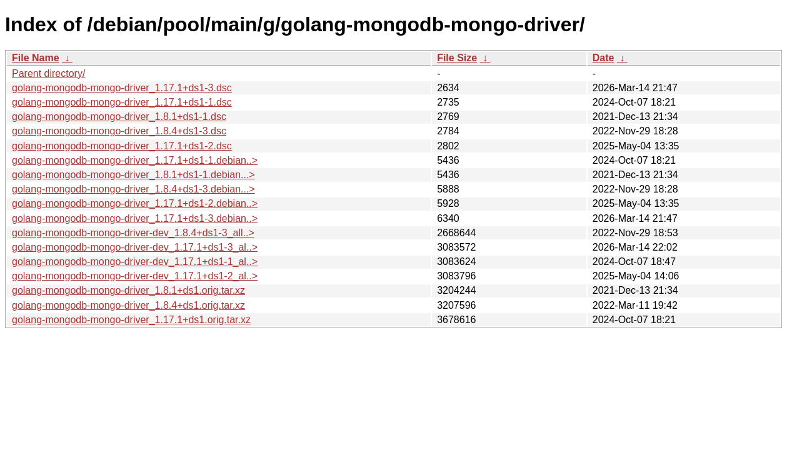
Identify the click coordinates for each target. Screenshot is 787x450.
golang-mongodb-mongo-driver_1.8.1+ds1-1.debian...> (133, 174)
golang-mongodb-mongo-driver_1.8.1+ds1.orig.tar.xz (128, 290)
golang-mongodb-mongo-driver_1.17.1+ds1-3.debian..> (135, 218)
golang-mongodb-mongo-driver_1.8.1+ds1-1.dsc (119, 116)
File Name (35, 57)
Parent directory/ (48, 73)
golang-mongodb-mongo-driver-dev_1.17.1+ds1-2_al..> (135, 276)
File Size (457, 57)
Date (603, 57)
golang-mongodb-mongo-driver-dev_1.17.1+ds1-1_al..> (135, 261)
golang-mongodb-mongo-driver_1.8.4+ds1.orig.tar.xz (128, 305)
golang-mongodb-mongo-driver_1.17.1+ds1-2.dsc (122, 146)
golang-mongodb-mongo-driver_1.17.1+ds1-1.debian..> (135, 160)
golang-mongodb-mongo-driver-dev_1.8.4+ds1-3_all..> (133, 233)
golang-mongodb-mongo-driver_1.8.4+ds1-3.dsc (119, 131)
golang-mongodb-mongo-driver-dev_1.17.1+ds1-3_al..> (135, 247)
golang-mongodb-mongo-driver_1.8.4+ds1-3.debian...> (133, 189)
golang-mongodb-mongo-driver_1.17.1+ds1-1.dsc (122, 102)
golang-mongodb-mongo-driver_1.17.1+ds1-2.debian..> (135, 203)
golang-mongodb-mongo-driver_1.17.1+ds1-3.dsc (122, 87)
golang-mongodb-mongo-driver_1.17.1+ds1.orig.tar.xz (131, 319)
